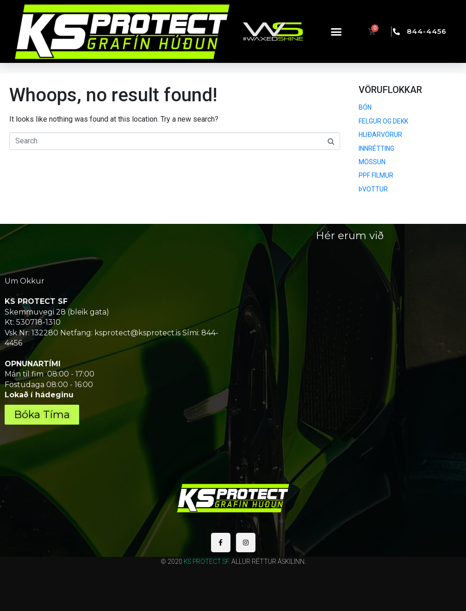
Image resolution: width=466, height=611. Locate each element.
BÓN (365, 107)
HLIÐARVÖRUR (380, 134)
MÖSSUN (372, 162)
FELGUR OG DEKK (383, 121)
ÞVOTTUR (373, 189)
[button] (336, 31)
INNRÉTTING (376, 148)
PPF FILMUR (376, 175)
